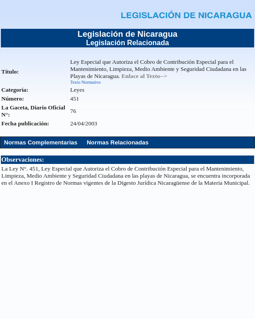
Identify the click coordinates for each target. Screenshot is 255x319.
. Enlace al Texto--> (143, 76)
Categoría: (14, 89)
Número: (12, 98)
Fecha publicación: (25, 123)
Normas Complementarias (40, 142)
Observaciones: (22, 159)
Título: (10, 71)
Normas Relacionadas (117, 142)
